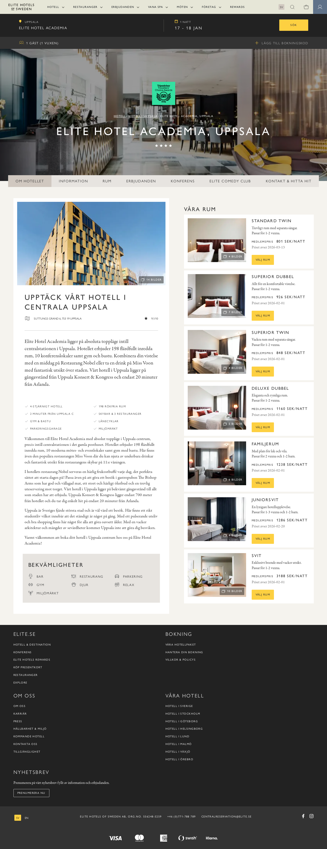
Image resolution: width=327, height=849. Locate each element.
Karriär (20, 713)
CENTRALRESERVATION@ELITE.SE (226, 816)
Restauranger (85, 7)
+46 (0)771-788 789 (181, 816)
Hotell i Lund (177, 736)
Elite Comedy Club (230, 181)
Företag (209, 7)
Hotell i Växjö (177, 751)
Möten (182, 7)
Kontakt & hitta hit (288, 181)
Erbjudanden (122, 7)
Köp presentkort (27, 667)
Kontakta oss (25, 744)
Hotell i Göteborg (181, 721)
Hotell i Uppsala (143, 116)
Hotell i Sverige (179, 706)
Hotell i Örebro (179, 759)
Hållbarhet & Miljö (30, 728)
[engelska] (26, 818)
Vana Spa (155, 7)
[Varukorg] (306, 7)
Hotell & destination (32, 644)
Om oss (19, 706)
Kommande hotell (29, 736)
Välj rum (263, 259)
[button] (292, 7)
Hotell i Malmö (178, 744)
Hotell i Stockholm (182, 713)
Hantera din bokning (184, 652)
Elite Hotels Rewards (32, 659)
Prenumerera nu (31, 793)
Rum (107, 181)
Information (73, 181)
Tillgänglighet (27, 751)
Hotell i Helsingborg (184, 728)
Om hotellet (30, 181)
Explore (20, 682)
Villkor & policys (180, 659)
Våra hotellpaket (180, 644)
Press (17, 721)
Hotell (53, 7)
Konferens (182, 181)
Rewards (237, 7)
